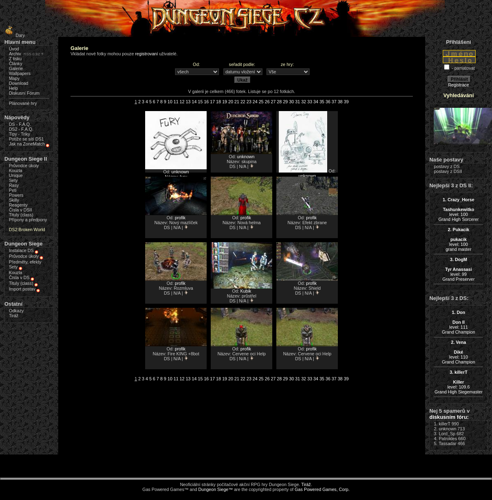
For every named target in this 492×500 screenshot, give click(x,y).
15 (200, 101)
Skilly (14, 200)
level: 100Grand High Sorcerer (458, 209)
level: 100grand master (459, 239)
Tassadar (447, 443)
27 (273, 101)
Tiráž (13, 315)
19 (224, 101)
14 (194, 101)
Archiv (15, 53)
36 (328, 101)
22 (242, 101)
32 (303, 101)
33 (310, 101)
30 (291, 101)
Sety (13, 180)
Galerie (16, 68)
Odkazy (16, 310)
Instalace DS (21, 250)
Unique (16, 175)
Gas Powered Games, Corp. (322, 489)
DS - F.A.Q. (20, 124)
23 (248, 101)
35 (321, 101)
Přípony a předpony (28, 219)
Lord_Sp (447, 433)
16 (206, 101)
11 (175, 101)
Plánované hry (23, 103)
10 (169, 101)
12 (182, 101)
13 (188, 101)
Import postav (22, 288)
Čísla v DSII (20, 209)
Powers (16, 195)
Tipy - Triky (19, 134)
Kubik (245, 291)
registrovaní (146, 53)
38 (340, 101)
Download (18, 83)
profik (180, 217)
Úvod (14, 48)
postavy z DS (447, 166)
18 (218, 101)
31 (297, 101)
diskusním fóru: (449, 417)
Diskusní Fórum (24, 93)
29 (285, 101)
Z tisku (15, 58)
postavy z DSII (448, 171)
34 (315, 101)
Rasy (14, 185)
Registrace (458, 84)
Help (13, 88)
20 (230, 101)
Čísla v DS (19, 277)
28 (279, 101)
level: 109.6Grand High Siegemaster (459, 382)
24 (255, 101)
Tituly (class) (21, 214)
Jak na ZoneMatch (27, 143)
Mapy (14, 78)
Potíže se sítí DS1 (26, 138)
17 (212, 101)
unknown (180, 171)
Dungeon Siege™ (215, 489)
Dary (13, 35)
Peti (12, 190)
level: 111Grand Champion (458, 322)
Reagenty (18, 204)
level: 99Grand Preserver (458, 269)
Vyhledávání (458, 95)
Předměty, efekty (25, 261)
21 (237, 101)
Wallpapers (20, 73)
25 (261, 101)
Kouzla (16, 170)
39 (346, 101)
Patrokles (448, 438)
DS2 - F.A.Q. (21, 129)
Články (16, 63)
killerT (444, 423)
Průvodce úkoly (24, 165)
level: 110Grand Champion (458, 352)
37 (334, 101)
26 (267, 101)
